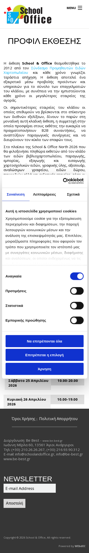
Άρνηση (44, 369)
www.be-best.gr (52, 440)
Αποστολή (14, 503)
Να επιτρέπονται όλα (44, 341)
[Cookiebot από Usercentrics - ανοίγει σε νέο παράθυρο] (63, 181)
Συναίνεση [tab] (15, 194)
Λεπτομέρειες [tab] (44, 194)
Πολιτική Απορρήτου (58, 418)
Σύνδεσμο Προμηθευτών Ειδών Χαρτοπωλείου (44, 70)
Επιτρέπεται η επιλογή (44, 355)
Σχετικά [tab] (73, 194)
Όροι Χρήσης (23, 418)
